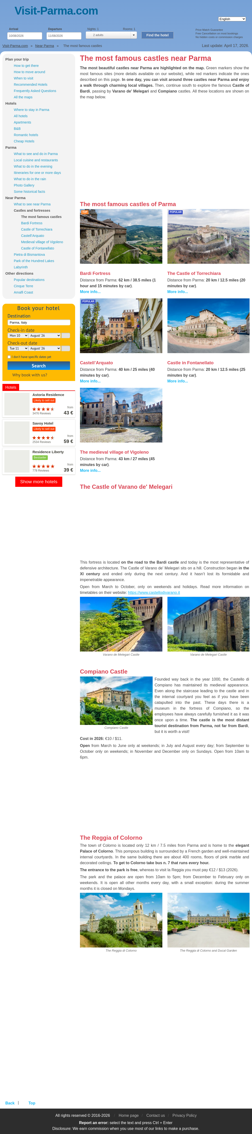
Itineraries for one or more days (37, 173)
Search (39, 366)
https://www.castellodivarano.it (154, 592)
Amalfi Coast (23, 292)
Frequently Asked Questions (35, 91)
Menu (8, 11)
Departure (55, 29)
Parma (10, 147)
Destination (19, 316)
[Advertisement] (208, 422)
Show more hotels (38, 481)
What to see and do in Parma (36, 154)
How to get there (26, 66)
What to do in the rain (30, 179)
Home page (129, 1115)
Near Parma (15, 198)
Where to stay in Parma (31, 110)
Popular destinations (29, 280)
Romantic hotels (26, 135)
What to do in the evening (33, 166)
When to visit (23, 78)
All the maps (23, 97)
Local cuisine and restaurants (36, 160)
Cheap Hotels (24, 141)
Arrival (13, 29)
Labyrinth (21, 267)
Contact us (155, 1115)
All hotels (21, 116)
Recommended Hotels (30, 84)
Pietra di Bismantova (29, 254)
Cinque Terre (23, 286)
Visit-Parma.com (56, 10)
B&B (17, 129)
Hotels (10, 103)
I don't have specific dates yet (31, 357)
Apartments (22, 122)
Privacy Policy (185, 1115)
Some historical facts (29, 192)
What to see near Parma (32, 204)
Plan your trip (17, 59)
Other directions (19, 273)
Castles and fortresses (32, 210)
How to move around (29, 72)
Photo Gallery (24, 185)
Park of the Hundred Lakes (34, 261)
